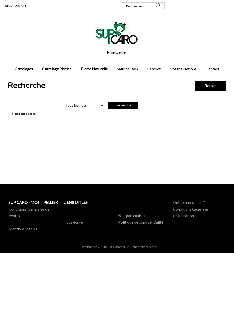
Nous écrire (73, 222)
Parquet (154, 68)
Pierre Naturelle (94, 68)
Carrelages (24, 68)
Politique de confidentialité (140, 222)
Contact (212, 68)
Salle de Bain (127, 68)
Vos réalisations (183, 68)
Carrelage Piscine (56, 68)
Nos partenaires (131, 215)
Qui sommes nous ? (189, 202)
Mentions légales (23, 228)
